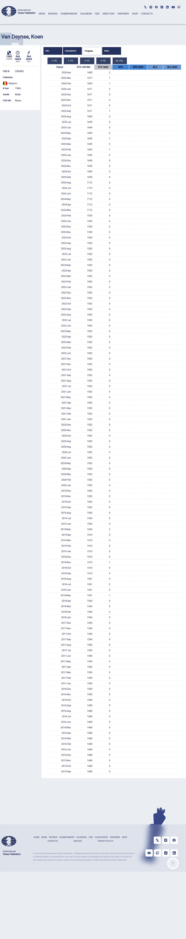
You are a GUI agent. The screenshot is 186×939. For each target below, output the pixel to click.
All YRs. (120, 61)
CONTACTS (147, 13)
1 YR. (55, 61)
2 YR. (71, 61)
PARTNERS (123, 13)
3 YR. (87, 61)
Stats (106, 51)
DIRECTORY (108, 13)
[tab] (42, 17)
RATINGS (53, 13)
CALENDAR (86, 13)
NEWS (42, 13)
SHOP (135, 13)
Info (47, 51)
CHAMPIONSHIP (68, 13)
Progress (89, 51)
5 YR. (103, 61)
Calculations (70, 51)
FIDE (97, 13)
